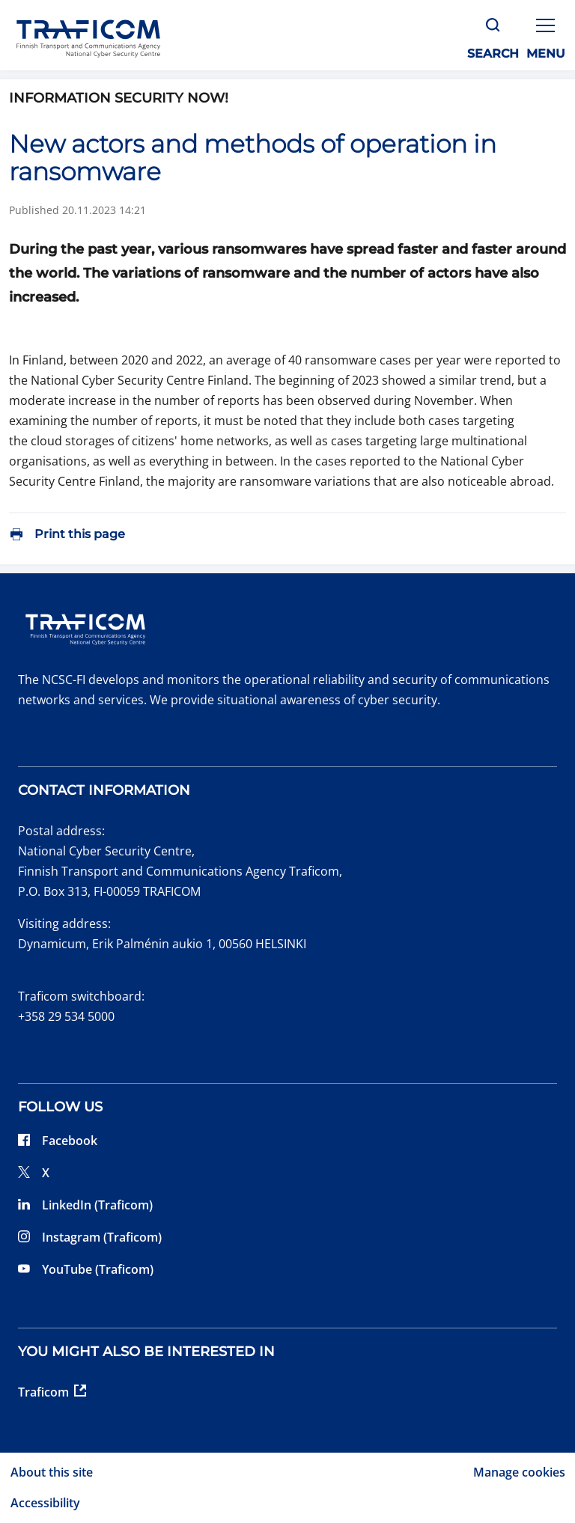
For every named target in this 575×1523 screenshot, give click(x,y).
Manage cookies (519, 1472)
